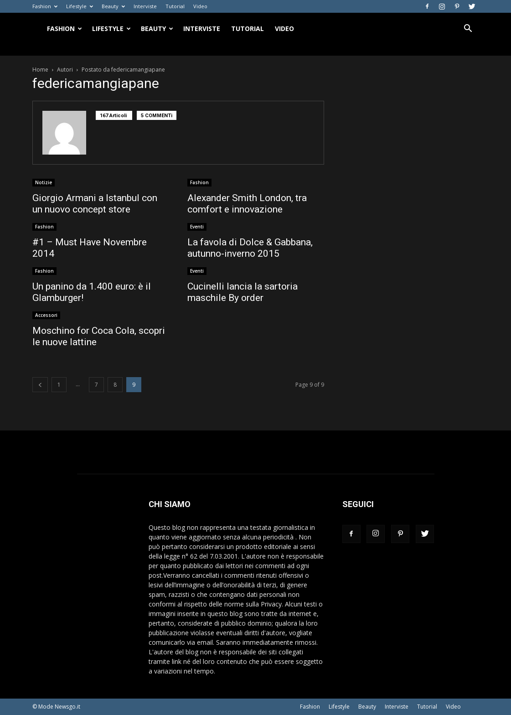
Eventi (197, 226)
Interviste (145, 6)
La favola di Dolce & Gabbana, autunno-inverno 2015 (250, 248)
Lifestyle (79, 6)
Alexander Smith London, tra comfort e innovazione (247, 203)
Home (40, 69)
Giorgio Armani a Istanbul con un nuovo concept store (94, 203)
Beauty (113, 6)
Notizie (43, 182)
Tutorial (175, 6)
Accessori (46, 315)
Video (200, 6)
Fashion (44, 6)
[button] (468, 29)
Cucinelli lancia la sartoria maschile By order (242, 292)
